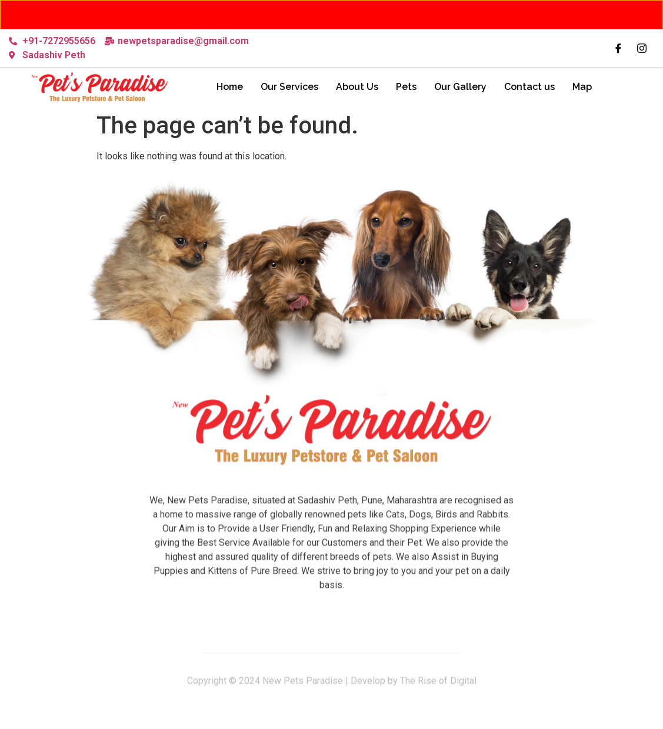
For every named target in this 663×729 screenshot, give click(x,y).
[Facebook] (618, 48)
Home (229, 86)
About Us (357, 86)
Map (582, 86)
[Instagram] (642, 48)
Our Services (289, 86)
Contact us (529, 86)
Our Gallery (460, 86)
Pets (406, 86)
